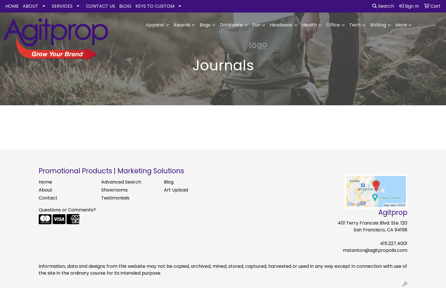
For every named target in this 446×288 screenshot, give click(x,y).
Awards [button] (182, 25)
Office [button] (333, 25)
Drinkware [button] (231, 25)
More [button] (401, 25)
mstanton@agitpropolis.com (375, 250)
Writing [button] (378, 25)
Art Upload (176, 190)
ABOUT (30, 6)
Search (383, 6)
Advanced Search (121, 182)
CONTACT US (100, 6)
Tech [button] (355, 25)
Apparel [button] (155, 25)
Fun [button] (256, 25)
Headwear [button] (281, 25)
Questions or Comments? (67, 210)
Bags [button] (205, 25)
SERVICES (62, 6)
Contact (48, 198)
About (45, 190)
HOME (12, 6)
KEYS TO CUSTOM (154, 6)
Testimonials (115, 198)
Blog (169, 182)
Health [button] (309, 25)
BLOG (125, 6)
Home (45, 182)
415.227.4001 (393, 243)
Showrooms (114, 190)
